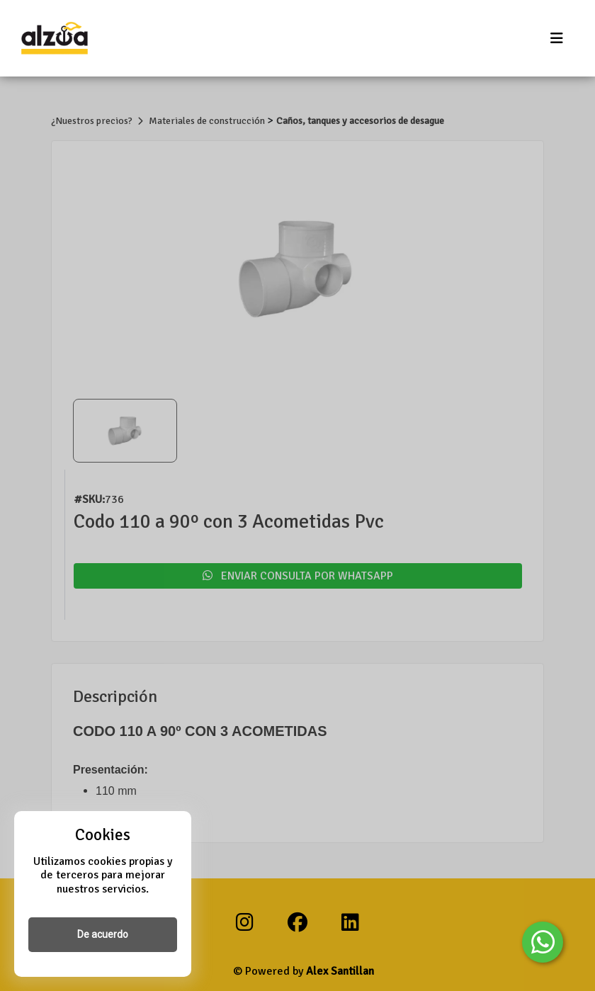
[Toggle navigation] (556, 39)
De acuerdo (102, 934)
